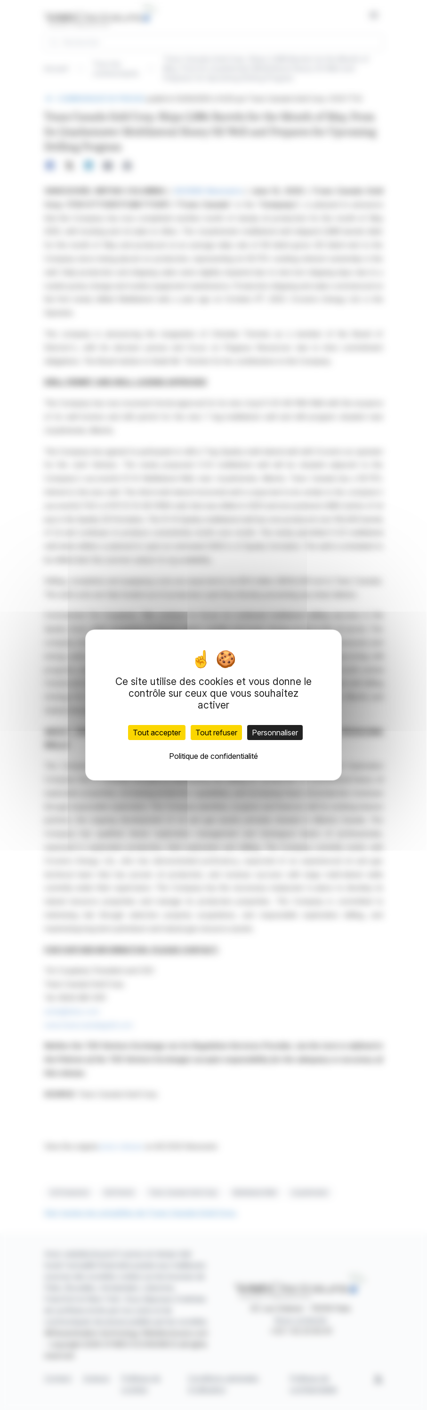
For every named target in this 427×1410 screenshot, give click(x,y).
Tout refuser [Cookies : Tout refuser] (216, 732)
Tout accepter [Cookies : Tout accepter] (157, 732)
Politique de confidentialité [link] (213, 756)
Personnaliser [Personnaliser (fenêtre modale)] (275, 732)
